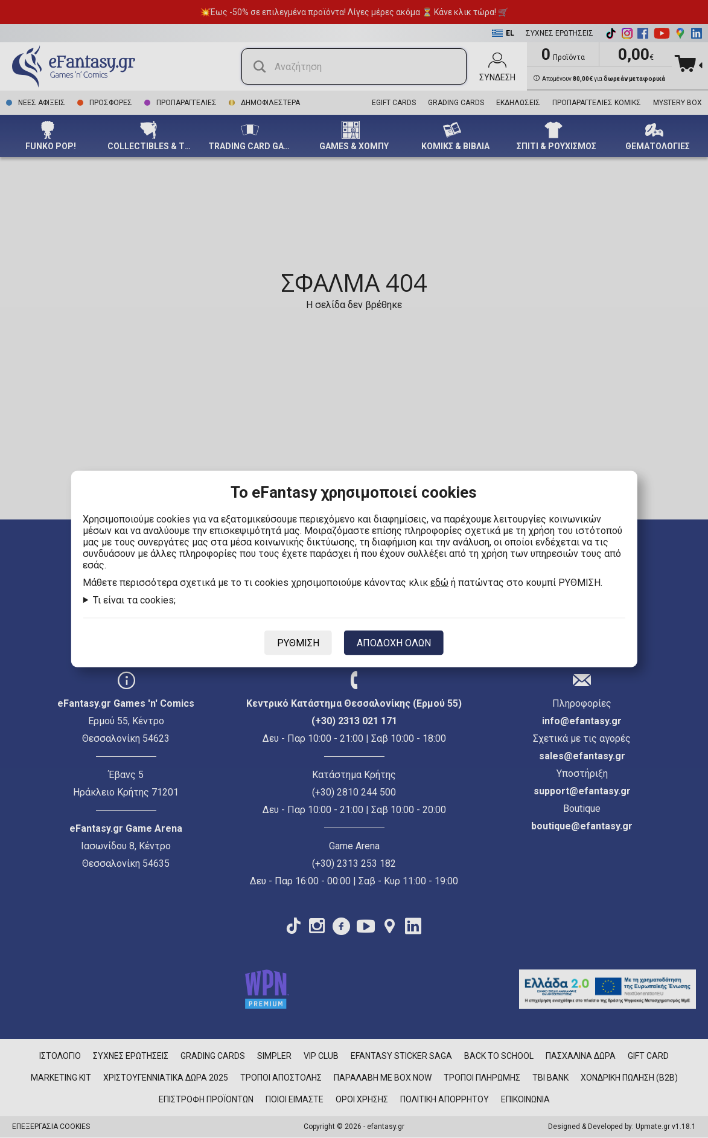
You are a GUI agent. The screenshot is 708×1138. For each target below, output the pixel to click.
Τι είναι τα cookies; (134, 600)
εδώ (439, 582)
